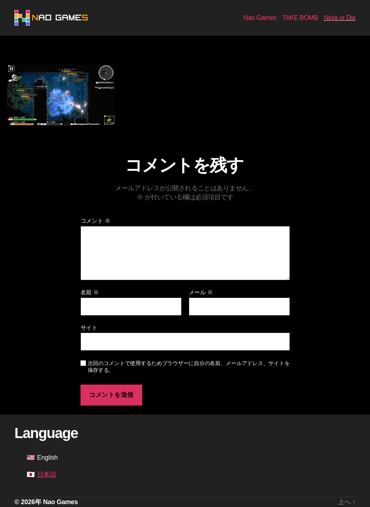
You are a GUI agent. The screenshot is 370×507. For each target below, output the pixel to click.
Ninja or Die (340, 17)
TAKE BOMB (300, 17)
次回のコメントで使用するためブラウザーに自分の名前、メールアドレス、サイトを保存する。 (189, 366)
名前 (89, 292)
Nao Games (260, 17)
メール (201, 292)
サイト (88, 328)
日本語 (46, 474)
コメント (95, 221)
